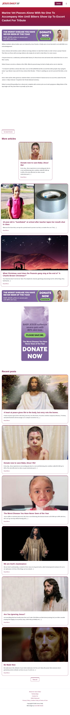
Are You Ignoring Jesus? (14, 614)
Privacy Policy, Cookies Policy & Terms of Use (35, 700)
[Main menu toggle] (66, 4)
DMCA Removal (35, 698)
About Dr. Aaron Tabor (35, 691)
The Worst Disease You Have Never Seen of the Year (26, 513)
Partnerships (35, 694)
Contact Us (35, 696)
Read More (23, 177)
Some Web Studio (38, 705)
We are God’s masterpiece (15, 564)
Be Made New (9, 665)
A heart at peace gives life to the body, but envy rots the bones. (31, 412)
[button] (59, 3)
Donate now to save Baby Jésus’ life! (20, 463)
